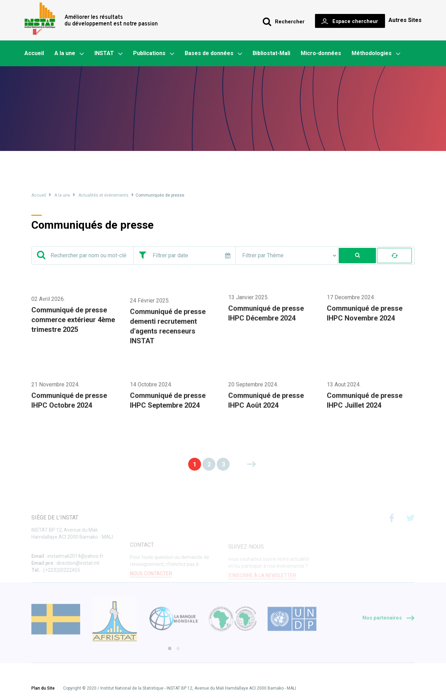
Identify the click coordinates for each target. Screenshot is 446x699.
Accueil (34, 53)
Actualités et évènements (103, 195)
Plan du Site (43, 688)
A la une (69, 53)
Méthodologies (376, 53)
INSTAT (108, 53)
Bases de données (213, 53)
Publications (149, 53)
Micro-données (321, 53)
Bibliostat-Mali (271, 53)
